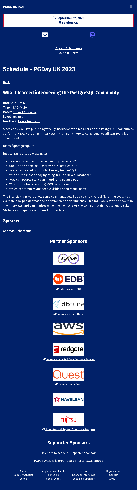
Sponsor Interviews (83, 474)
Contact (113, 474)
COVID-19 (113, 478)
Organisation (113, 471)
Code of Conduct (23, 474)
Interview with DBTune (68, 314)
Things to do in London (53, 471)
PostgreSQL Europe (90, 461)
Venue (23, 478)
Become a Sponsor (84, 478)
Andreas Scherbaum (17, 231)
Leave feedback (29, 121)
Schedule (53, 474)
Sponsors (83, 471)
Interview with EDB (68, 289)
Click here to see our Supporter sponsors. (68, 453)
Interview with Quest (68, 384)
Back (6, 82)
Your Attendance (70, 48)
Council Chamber (24, 112)
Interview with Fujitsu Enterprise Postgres (68, 429)
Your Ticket (70, 53)
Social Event (53, 478)
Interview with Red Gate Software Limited (68, 359)
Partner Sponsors (68, 241)
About (23, 471)
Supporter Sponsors (68, 443)
